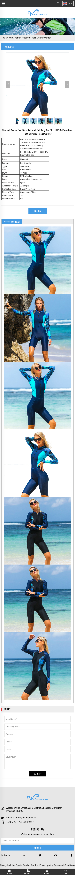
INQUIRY (37, 211)
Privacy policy (46, 865)
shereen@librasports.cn (24, 817)
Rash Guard (37, 37)
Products (25, 37)
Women (47, 37)
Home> (17, 37)
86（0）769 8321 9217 (22, 822)
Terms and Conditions (64, 865)
